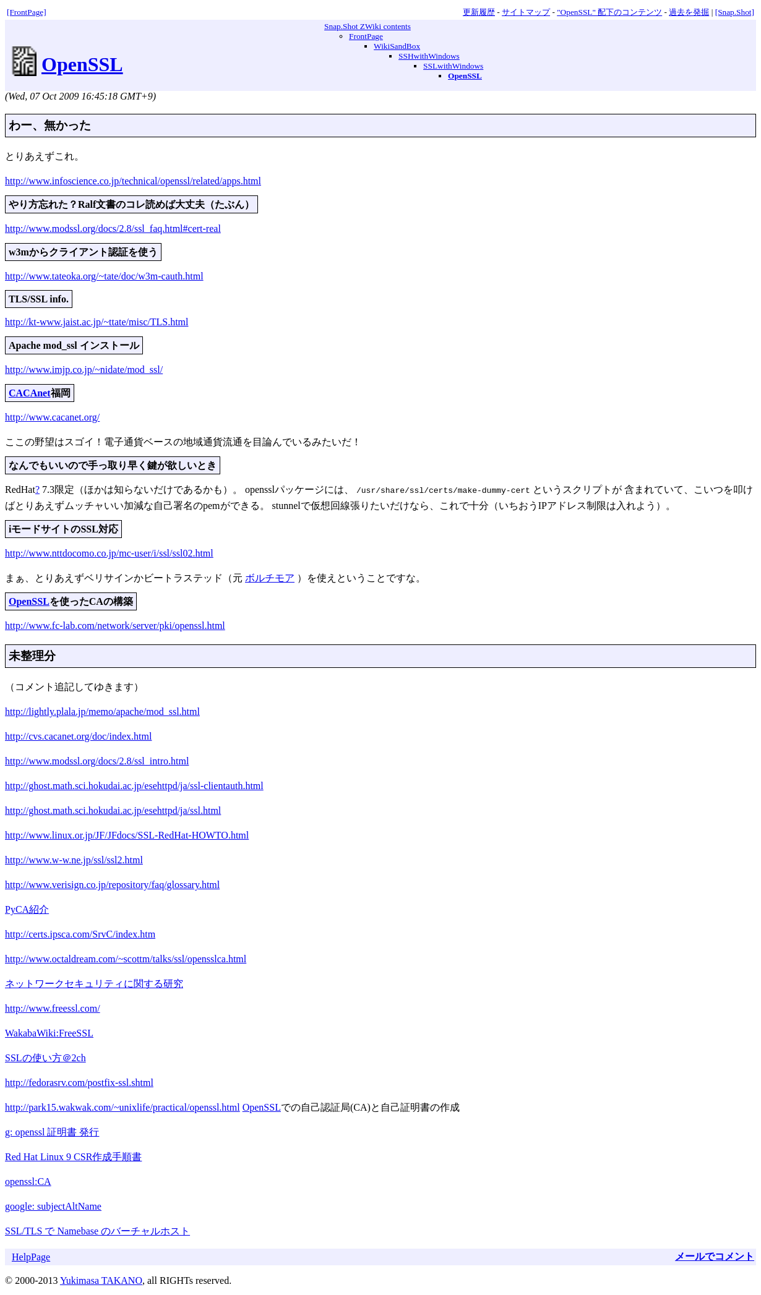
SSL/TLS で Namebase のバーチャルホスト (97, 1229)
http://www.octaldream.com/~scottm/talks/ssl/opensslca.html (125, 957)
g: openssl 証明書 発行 (52, 1131)
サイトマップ (526, 12)
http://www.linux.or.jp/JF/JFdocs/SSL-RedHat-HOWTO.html (127, 834)
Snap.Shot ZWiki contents (367, 26)
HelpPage (31, 1255)
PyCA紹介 (27, 908)
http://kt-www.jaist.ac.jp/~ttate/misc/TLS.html (96, 322)
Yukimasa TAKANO (101, 1279)
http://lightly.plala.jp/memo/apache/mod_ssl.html (102, 710)
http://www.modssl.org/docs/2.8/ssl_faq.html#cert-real (113, 228)
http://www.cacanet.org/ (52, 417)
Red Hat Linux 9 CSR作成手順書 (73, 1155)
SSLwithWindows (453, 66)
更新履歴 (479, 12)
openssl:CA (28, 1180)
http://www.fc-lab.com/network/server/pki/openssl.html (115, 624)
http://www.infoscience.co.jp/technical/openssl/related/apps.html (133, 181)
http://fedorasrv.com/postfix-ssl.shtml (79, 1081)
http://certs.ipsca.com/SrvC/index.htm (80, 933)
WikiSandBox (397, 46)
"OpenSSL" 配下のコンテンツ (609, 12)
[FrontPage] (26, 12)
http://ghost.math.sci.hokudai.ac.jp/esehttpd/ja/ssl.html (113, 809)
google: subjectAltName (53, 1205)
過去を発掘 (689, 12)
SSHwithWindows (429, 56)
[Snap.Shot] (734, 12)
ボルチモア (270, 576)
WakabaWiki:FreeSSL (49, 1032)
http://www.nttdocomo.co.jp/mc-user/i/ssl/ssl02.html (109, 552)
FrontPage (366, 36)
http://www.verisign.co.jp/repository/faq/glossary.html (112, 883)
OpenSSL (82, 64)
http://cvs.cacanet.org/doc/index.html (78, 735)
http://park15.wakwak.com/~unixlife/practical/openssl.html (122, 1106)
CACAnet (30, 393)
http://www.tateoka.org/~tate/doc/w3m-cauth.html (104, 276)
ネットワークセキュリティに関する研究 (94, 982)
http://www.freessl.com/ (52, 1007)
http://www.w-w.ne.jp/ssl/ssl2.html (74, 858)
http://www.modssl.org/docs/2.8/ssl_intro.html (97, 759)
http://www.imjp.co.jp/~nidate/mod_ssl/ (84, 369)
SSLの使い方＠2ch (45, 1056)
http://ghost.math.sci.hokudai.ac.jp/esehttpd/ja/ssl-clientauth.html (134, 784)
